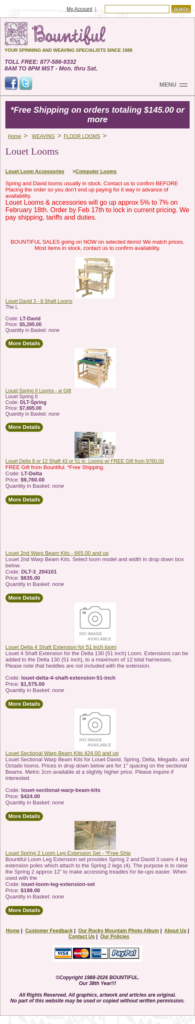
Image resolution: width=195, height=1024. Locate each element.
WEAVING (43, 136)
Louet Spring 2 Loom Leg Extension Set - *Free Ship (68, 853)
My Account (79, 9)
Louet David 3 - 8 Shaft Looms (38, 301)
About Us (175, 931)
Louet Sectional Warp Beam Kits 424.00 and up (61, 753)
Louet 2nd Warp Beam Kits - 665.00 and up (57, 553)
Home (14, 136)
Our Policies (114, 936)
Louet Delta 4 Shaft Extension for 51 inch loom (60, 647)
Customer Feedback (49, 931)
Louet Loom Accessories (34, 171)
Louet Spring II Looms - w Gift (38, 391)
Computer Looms (95, 171)
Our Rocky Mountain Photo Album (118, 931)
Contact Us (81, 936)
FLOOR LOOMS (82, 136)
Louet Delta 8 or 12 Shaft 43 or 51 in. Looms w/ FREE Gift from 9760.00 (84, 461)
